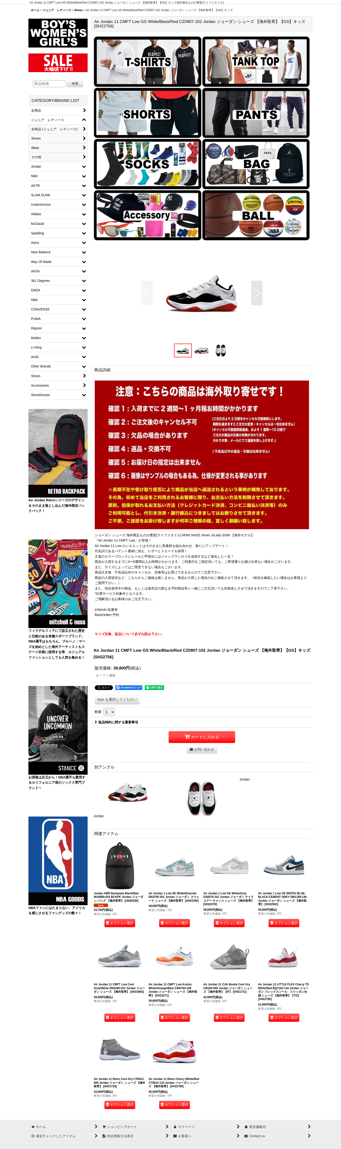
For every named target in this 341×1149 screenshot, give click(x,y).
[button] (147, 293)
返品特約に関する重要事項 (116, 722)
